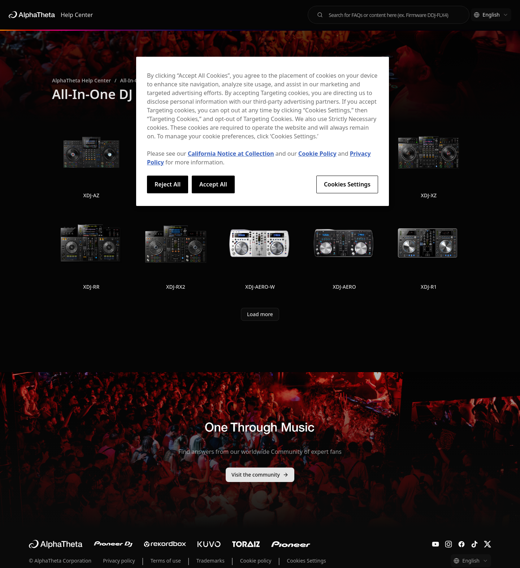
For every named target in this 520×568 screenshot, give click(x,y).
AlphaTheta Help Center (81, 80)
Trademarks (210, 560)
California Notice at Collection (231, 154)
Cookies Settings (306, 560)
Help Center (77, 15)
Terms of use (166, 560)
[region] (262, 131)
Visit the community (260, 474)
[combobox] (491, 14)
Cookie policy (256, 560)
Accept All (213, 184)
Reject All (168, 184)
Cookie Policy (317, 154)
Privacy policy (119, 560)
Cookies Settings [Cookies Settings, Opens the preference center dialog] (347, 184)
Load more (260, 314)
